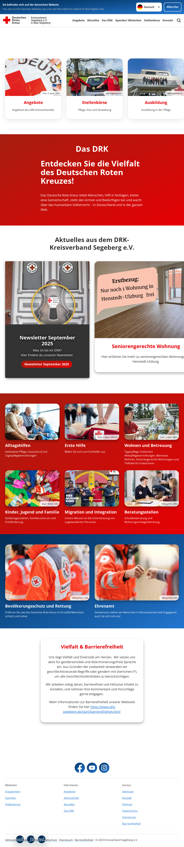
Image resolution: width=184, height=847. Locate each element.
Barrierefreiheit (131, 823)
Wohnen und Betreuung (148, 445)
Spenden (10, 798)
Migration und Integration (91, 512)
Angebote (78, 20)
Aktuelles (93, 20)
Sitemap (127, 804)
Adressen (128, 791)
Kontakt (167, 20)
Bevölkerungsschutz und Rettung (38, 606)
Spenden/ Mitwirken (128, 20)
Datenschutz (130, 811)
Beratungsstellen (141, 512)
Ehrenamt (104, 606)
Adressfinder (71, 798)
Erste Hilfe (75, 445)
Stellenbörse (152, 20)
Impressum (129, 817)
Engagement (12, 791)
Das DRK (107, 20)
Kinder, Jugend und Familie (32, 512)
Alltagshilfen (18, 445)
